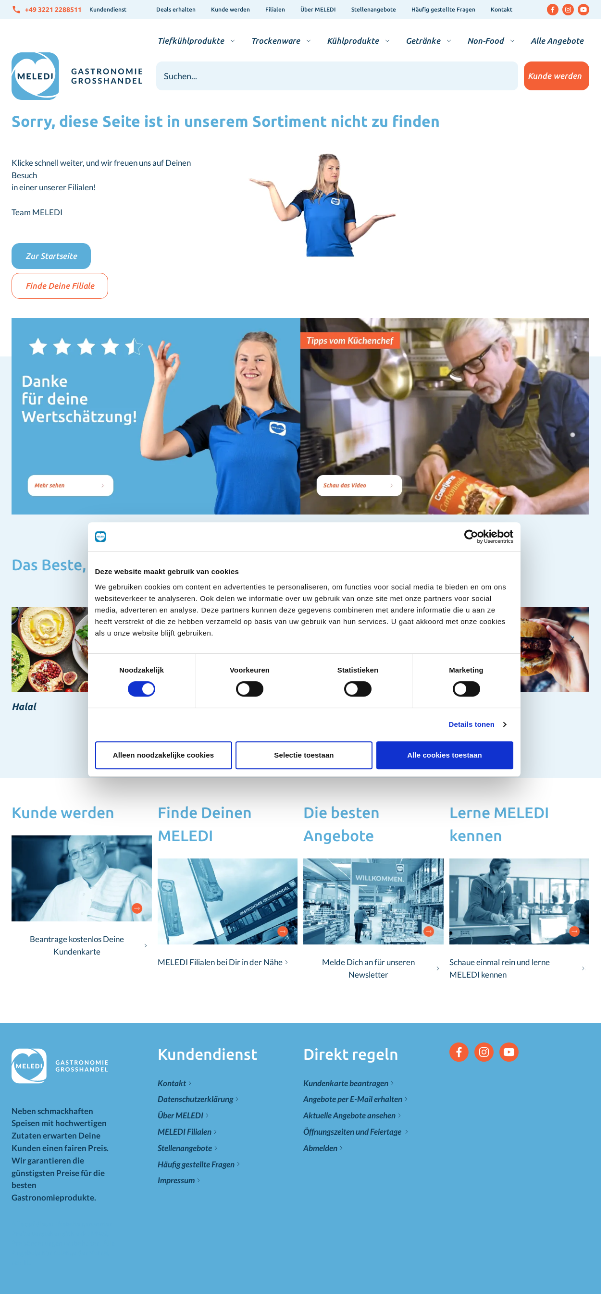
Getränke (423, 40)
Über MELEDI (318, 9)
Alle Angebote (557, 40)
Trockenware (275, 40)
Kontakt (501, 9)
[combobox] (337, 75)
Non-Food (485, 40)
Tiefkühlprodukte (190, 40)
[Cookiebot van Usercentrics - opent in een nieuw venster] (472, 530)
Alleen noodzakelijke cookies (162, 748)
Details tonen (473, 717)
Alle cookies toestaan (445, 748)
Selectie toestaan (304, 748)
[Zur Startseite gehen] (77, 76)
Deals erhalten (176, 9)
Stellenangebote (373, 9)
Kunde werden (230, 9)
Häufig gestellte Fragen (443, 9)
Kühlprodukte (353, 40)
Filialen (275, 9)
